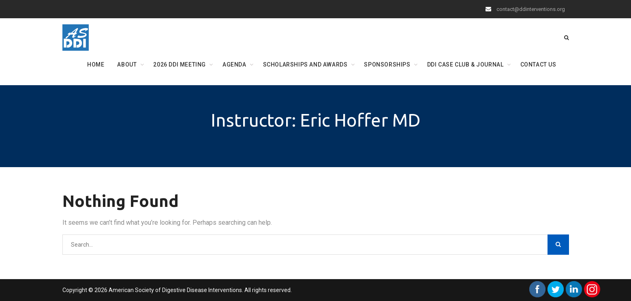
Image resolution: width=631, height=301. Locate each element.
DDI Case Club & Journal (465, 64)
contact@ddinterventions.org (530, 9)
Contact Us (538, 64)
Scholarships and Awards (305, 64)
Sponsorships (387, 64)
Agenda (234, 64)
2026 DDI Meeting (179, 64)
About (127, 64)
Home (95, 64)
